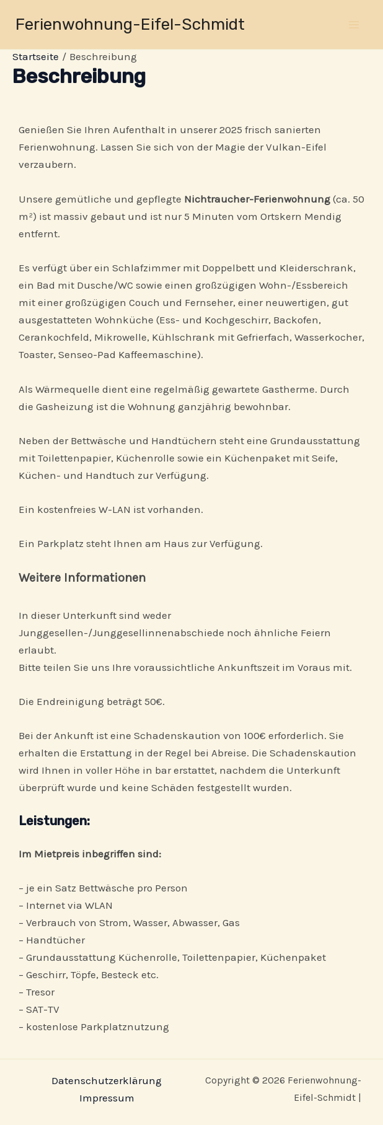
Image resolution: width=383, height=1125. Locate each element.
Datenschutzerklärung (106, 1080)
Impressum (106, 1098)
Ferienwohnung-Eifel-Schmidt (130, 24)
